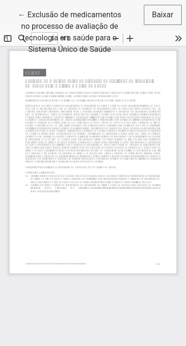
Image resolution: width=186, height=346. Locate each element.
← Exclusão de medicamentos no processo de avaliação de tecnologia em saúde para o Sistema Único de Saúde (72, 31)
